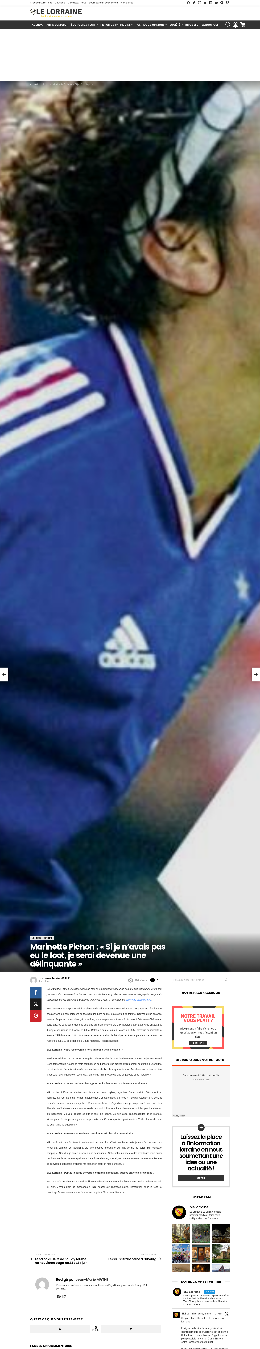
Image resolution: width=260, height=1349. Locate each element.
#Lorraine (207, 1331)
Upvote (60, 1329)
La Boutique (210, 25)
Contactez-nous (77, 2)
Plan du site (127, 2)
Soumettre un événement (103, 2)
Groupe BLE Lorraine (41, 2)
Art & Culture (56, 25)
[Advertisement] (130, 55)
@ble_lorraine (204, 1314)
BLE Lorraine (189, 1313)
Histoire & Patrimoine (115, 25)
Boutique (60, 2)
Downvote (131, 1329)
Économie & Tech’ (83, 25)
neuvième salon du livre (138, 999)
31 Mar (218, 1314)
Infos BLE (191, 25)
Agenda (37, 25)
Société (175, 25)
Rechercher (226, 980)
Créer (201, 1178)
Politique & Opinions (150, 25)
